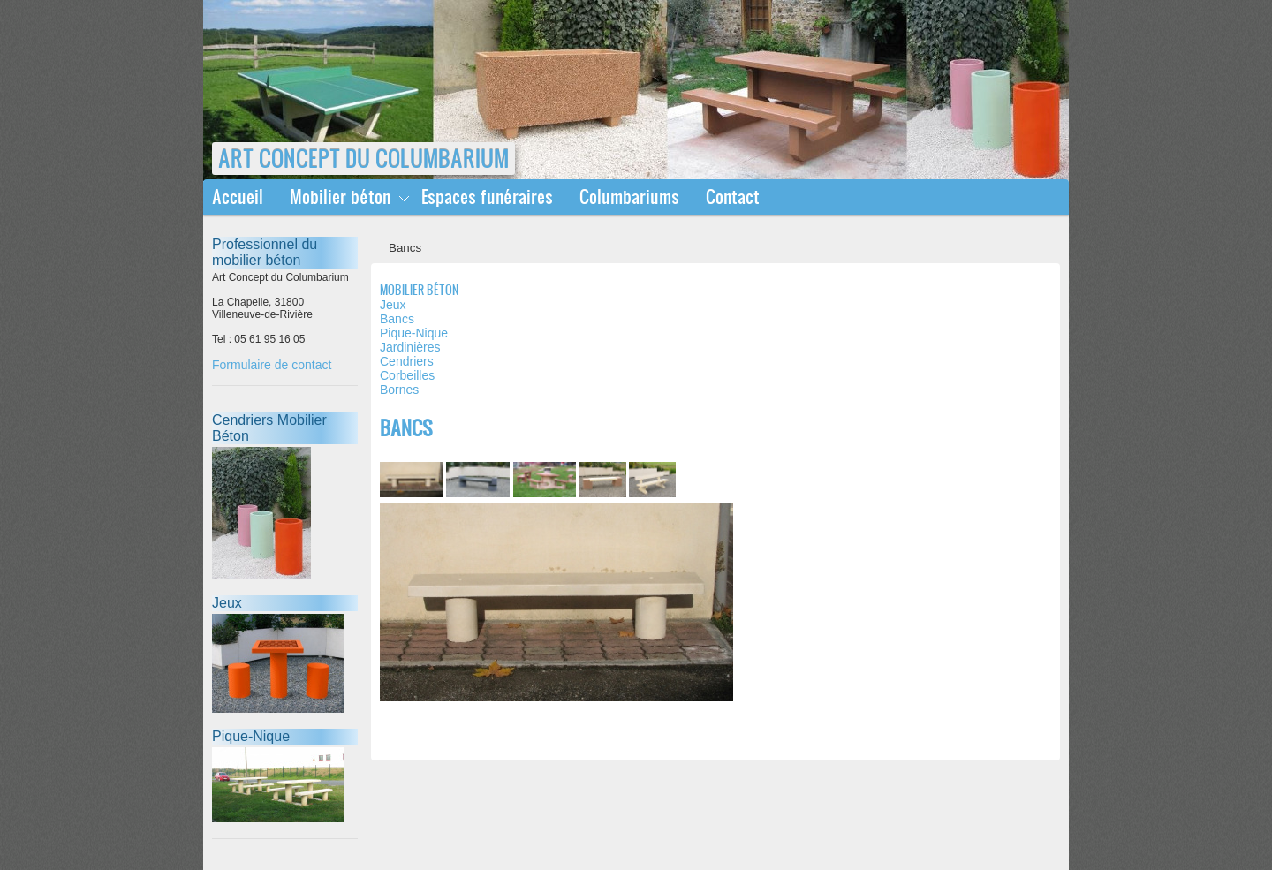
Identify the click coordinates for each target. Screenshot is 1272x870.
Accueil (237, 196)
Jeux (393, 305)
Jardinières (410, 347)
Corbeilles (407, 375)
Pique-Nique (414, 333)
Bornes (399, 389)
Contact (733, 196)
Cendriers (407, 361)
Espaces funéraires (487, 196)
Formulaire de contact (271, 365)
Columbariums (629, 196)
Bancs (397, 319)
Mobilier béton (340, 196)
